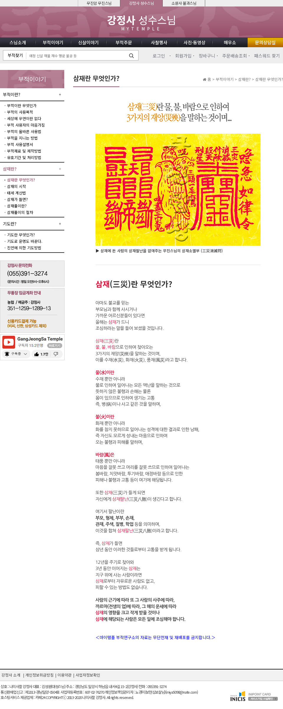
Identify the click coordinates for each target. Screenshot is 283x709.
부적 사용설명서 (20, 144)
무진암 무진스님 (99, 3)
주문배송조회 (234, 56)
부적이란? (11, 94)
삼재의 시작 (16, 186)
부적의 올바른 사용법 (24, 131)
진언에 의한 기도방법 (24, 247)
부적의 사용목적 (20, 112)
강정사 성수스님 (141, 3)
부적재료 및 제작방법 (24, 151)
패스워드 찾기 (267, 56)
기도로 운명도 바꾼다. (24, 241)
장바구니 (207, 56)
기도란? (10, 224)
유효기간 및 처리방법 (24, 157)
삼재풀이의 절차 (20, 212)
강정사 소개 (10, 675)
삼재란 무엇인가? (21, 180)
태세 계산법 (16, 193)
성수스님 (141, 22)
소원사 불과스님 (184, 3)
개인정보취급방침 (39, 675)
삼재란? (10, 169)
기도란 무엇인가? (21, 235)
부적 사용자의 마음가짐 (26, 125)
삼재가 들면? (17, 199)
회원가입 (183, 56)
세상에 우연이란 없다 (24, 118)
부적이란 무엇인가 (22, 105)
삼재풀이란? (17, 206)
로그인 (159, 56)
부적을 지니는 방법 (22, 138)
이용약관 (64, 675)
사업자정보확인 (87, 675)
